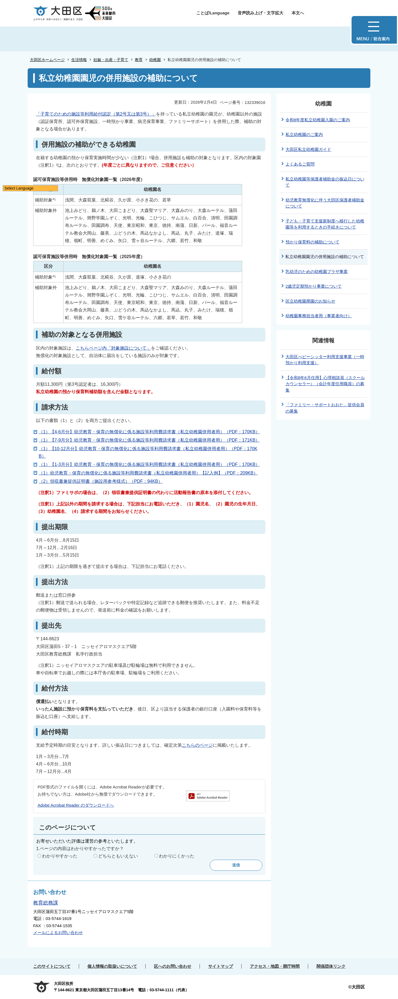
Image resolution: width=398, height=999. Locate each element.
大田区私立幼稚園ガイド (308, 149)
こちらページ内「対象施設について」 (113, 348)
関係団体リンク (330, 966)
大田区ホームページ (47, 59)
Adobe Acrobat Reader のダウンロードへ (76, 805)
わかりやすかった (59, 856)
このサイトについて (51, 966)
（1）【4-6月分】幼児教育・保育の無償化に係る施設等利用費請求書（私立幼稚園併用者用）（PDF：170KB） (149, 431)
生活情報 (79, 59)
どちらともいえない (118, 856)
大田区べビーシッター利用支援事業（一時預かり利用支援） (325, 359)
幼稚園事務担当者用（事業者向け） (319, 315)
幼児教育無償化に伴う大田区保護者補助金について (325, 203)
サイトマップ (220, 966)
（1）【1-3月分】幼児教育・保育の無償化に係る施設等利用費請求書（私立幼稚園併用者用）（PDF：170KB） (149, 464)
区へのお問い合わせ (172, 966)
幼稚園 (155, 59)
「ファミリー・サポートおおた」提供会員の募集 (325, 407)
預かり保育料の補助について (312, 242)
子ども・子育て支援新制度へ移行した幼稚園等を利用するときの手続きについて (325, 224)
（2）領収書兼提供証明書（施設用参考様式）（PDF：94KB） (101, 481)
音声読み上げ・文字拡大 (260, 13)
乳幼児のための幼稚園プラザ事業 (317, 271)
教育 (139, 59)
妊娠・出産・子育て (110, 59)
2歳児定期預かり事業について (314, 286)
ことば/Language (212, 13)
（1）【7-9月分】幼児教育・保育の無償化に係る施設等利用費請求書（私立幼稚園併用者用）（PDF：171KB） (149, 440)
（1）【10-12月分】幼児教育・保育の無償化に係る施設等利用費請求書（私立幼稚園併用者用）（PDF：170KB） (148, 452)
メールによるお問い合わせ (58, 932)
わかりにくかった (176, 856)
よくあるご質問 (300, 164)
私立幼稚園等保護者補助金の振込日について (325, 182)
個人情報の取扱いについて (112, 966)
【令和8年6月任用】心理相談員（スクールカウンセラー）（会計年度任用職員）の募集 (325, 383)
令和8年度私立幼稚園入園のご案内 (318, 119)
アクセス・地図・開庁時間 (275, 966)
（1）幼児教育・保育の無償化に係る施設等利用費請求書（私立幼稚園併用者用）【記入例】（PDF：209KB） (148, 473)
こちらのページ (197, 745)
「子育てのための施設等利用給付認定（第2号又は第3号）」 (96, 114)
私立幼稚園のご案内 (304, 134)
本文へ (298, 13)
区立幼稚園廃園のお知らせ (310, 301)
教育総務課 (45, 903)
